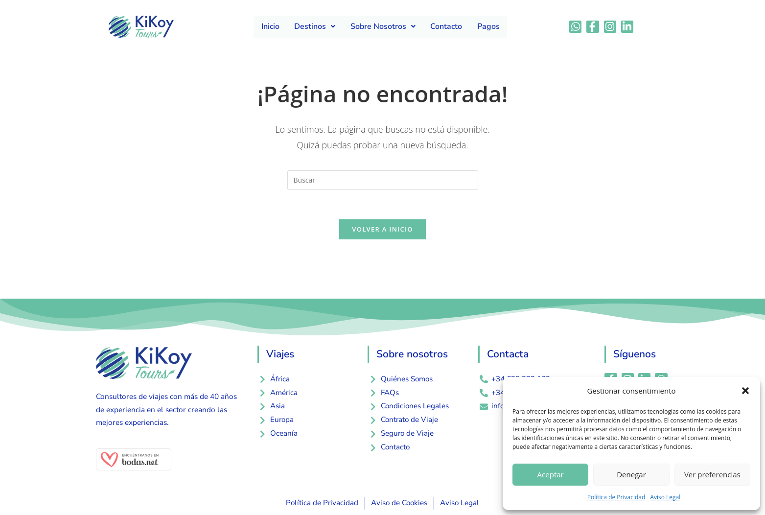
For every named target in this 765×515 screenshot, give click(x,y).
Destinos (315, 26)
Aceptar (550, 474)
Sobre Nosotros (383, 26)
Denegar (631, 474)
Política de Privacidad (616, 497)
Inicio (271, 26)
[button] (745, 391)
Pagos (488, 26)
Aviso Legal (665, 497)
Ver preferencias (712, 474)
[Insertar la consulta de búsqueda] (382, 180)
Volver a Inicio (382, 229)
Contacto (446, 26)
